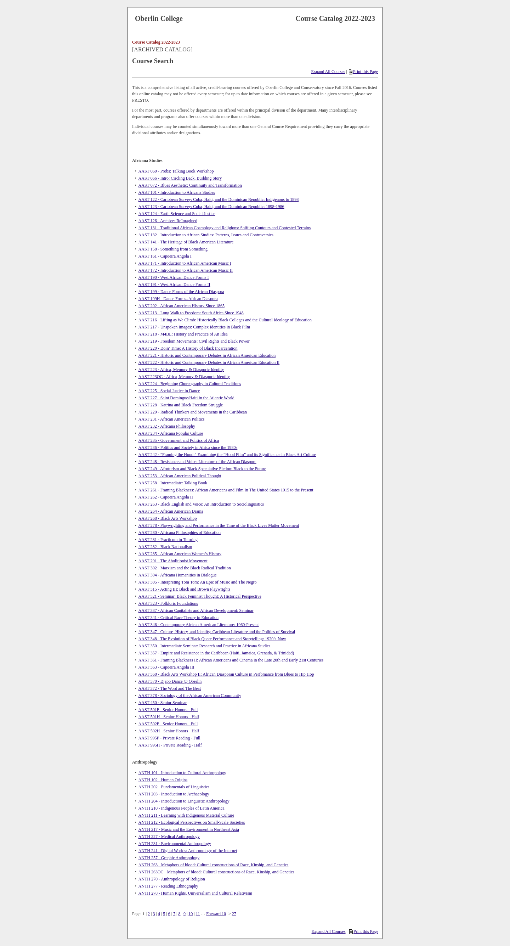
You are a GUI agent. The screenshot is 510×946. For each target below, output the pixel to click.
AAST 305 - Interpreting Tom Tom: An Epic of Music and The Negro (197, 582)
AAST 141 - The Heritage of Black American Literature (186, 242)
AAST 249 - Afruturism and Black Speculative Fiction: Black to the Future (202, 468)
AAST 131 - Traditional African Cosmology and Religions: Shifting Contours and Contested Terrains (224, 227)
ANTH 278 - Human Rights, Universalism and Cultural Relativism (195, 893)
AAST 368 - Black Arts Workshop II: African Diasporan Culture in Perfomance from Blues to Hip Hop (226, 674)
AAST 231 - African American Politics (171, 419)
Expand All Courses (328, 71)
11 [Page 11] (198, 913)
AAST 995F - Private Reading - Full (169, 738)
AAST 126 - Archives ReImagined (167, 220)
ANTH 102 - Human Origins (163, 779)
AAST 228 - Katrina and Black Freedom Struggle (180, 404)
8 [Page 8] (179, 913)
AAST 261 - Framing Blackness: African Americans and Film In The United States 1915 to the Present (225, 490)
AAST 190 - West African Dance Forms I (173, 277)
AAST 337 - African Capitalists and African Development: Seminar (196, 610)
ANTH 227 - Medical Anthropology (169, 836)
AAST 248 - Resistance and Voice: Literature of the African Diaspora (197, 461)
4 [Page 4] (159, 913)
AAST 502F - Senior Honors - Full (168, 723)
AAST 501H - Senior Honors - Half (168, 716)
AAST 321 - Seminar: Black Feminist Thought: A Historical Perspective (199, 596)
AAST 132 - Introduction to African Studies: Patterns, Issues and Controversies (205, 234)
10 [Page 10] (190, 913)
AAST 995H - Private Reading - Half (170, 745)
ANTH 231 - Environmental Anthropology (174, 843)
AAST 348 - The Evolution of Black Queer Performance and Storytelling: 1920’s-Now (212, 638)
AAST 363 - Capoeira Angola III (166, 667)
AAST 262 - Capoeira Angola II (165, 497)
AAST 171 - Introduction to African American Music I (184, 263)
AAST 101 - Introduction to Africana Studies (176, 192)
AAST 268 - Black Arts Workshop (167, 518)
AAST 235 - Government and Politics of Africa (178, 440)
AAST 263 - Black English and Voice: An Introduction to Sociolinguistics (201, 504)
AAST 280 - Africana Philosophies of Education (179, 532)
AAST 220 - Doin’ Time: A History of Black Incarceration (188, 348)
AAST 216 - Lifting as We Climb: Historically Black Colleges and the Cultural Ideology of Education (225, 319)
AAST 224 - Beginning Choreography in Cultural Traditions (189, 383)
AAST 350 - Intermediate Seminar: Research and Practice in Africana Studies (204, 645)
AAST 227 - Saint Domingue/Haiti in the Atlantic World (186, 397)
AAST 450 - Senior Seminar (162, 702)
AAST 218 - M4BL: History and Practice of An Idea (183, 334)
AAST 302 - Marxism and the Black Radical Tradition (184, 567)
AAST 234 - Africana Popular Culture (170, 433)
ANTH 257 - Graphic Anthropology (169, 857)
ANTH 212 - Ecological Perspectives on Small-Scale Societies (191, 822)
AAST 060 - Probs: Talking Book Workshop (176, 171)
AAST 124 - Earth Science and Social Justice (176, 213)
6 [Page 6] (169, 913)
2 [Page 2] (149, 913)
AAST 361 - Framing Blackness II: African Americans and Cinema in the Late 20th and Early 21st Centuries (231, 660)
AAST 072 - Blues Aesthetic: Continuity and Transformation (190, 185)
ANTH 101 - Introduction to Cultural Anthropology (182, 772)
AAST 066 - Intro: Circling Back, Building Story (180, 178)
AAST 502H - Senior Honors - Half (168, 730)
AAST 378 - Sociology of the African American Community (189, 695)
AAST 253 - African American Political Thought (179, 475)
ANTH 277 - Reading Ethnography (168, 886)
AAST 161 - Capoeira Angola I (165, 256)
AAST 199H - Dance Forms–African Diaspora (178, 298)
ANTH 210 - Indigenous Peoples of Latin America (181, 808)
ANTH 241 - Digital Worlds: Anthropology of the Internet (187, 850)
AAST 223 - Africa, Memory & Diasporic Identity (181, 369)
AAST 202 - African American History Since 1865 (181, 305)
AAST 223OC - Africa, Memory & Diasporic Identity (184, 376)
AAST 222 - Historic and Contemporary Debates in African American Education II (209, 362)
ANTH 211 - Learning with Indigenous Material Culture (186, 815)
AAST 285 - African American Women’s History (180, 553)
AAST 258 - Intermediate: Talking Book (172, 482)
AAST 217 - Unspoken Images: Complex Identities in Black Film (194, 327)
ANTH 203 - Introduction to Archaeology (173, 794)
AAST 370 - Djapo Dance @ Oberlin (170, 681)
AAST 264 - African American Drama (170, 511)
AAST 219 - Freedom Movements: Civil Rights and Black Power (194, 341)
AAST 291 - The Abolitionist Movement (173, 560)
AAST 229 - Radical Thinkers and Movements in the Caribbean (192, 412)
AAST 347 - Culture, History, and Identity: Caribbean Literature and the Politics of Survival (216, 631)
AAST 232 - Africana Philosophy (166, 426)
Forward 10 (216, 913)
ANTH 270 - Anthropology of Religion (171, 879)
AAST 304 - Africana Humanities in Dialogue (177, 575)
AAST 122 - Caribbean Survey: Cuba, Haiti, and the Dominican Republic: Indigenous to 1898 (218, 199)
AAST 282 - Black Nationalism (165, 546)
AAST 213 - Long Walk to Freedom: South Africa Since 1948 (191, 312)
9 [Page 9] (184, 913)
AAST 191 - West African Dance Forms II (174, 284)
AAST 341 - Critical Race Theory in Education (178, 617)
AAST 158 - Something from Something (173, 249)
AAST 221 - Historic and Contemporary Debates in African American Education (207, 355)
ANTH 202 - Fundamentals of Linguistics (174, 786)
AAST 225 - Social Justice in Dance (169, 390)
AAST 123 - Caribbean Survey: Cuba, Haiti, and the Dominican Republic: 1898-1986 (211, 206)
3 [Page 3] (154, 913)
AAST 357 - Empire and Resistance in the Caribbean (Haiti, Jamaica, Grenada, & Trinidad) (216, 653)
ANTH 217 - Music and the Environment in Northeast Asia (188, 829)
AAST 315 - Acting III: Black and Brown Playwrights (184, 589)
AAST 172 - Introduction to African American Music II (185, 270)
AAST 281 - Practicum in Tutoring (168, 539)
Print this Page (363, 71)
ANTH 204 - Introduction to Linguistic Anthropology (184, 801)
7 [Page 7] (174, 913)
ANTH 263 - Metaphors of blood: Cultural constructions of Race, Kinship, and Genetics (213, 864)
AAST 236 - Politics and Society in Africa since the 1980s (188, 447)
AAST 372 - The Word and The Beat (169, 688)
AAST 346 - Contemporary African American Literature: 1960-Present (198, 624)
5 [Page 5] (164, 913)
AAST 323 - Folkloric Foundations (168, 603)
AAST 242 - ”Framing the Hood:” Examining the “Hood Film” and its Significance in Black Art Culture (227, 454)
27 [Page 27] (234, 913)
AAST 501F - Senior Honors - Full (168, 709)
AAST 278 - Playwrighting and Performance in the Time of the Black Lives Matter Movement (218, 525)
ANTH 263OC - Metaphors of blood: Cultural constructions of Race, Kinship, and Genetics (216, 871)
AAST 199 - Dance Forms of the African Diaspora (181, 291)
